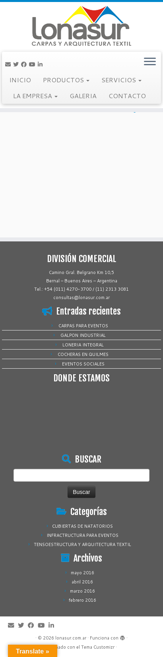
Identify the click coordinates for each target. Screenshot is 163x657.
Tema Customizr (97, 647)
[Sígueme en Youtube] (33, 64)
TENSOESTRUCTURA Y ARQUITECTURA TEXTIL (82, 544)
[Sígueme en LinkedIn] (41, 64)
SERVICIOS (121, 79)
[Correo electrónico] (9, 64)
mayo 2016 (82, 573)
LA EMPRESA (35, 95)
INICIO (20, 79)
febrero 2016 (82, 600)
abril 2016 (82, 582)
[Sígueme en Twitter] (17, 64)
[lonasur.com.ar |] (81, 26)
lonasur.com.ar (70, 638)
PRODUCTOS (66, 79)
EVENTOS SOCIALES (83, 364)
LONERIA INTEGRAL (83, 345)
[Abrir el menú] (150, 62)
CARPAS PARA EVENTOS (83, 326)
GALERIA (83, 95)
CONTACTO (127, 95)
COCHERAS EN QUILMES (83, 354)
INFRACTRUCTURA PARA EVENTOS (82, 535)
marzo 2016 (82, 591)
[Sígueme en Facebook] (25, 64)
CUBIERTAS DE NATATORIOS (82, 526)
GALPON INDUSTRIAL (83, 335)
